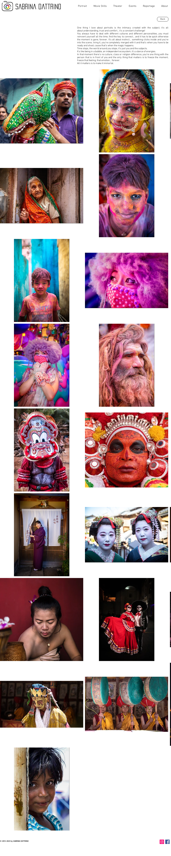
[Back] (162, 19)
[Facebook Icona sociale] (167, 842)
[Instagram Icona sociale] (162, 842)
